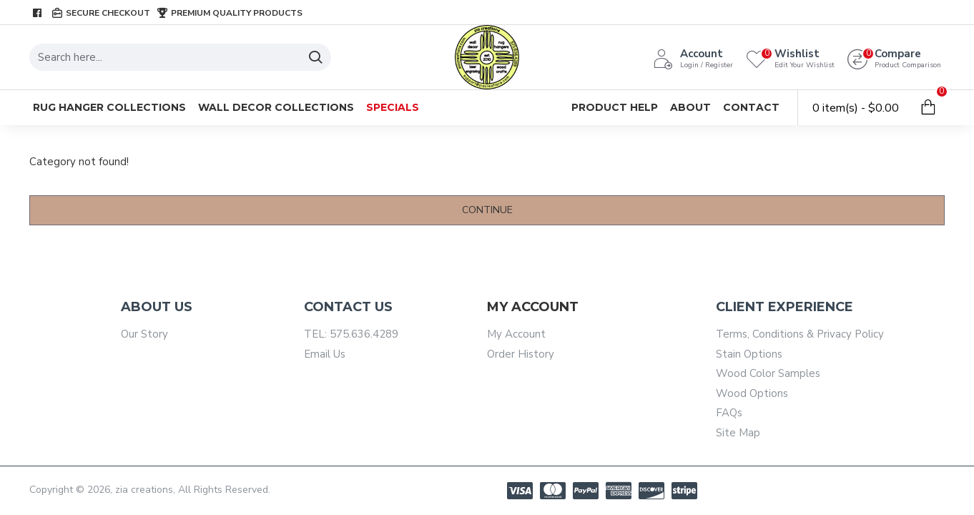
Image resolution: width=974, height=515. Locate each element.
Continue (487, 210)
